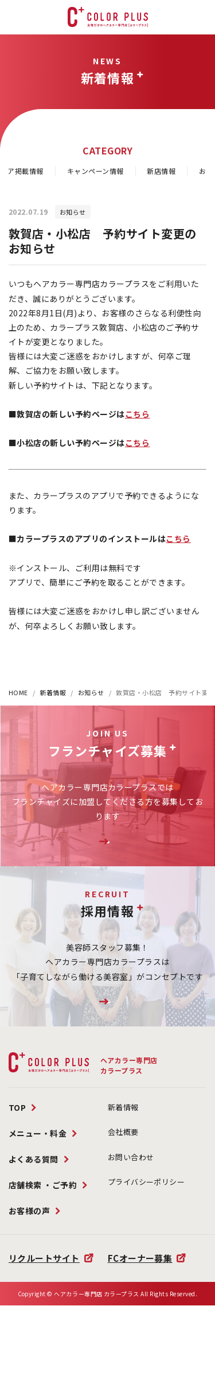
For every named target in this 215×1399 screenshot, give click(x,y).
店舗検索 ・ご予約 (43, 1241)
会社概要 (123, 1188)
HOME (18, 692)
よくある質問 (33, 1215)
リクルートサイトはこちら (107, 1044)
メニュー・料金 (38, 1189)
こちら (137, 414)
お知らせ (91, 692)
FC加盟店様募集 (107, 856)
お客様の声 (29, 1267)
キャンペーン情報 (95, 171)
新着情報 (53, 692)
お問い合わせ (131, 1213)
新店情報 (161, 171)
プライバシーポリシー (146, 1238)
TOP (17, 1163)
